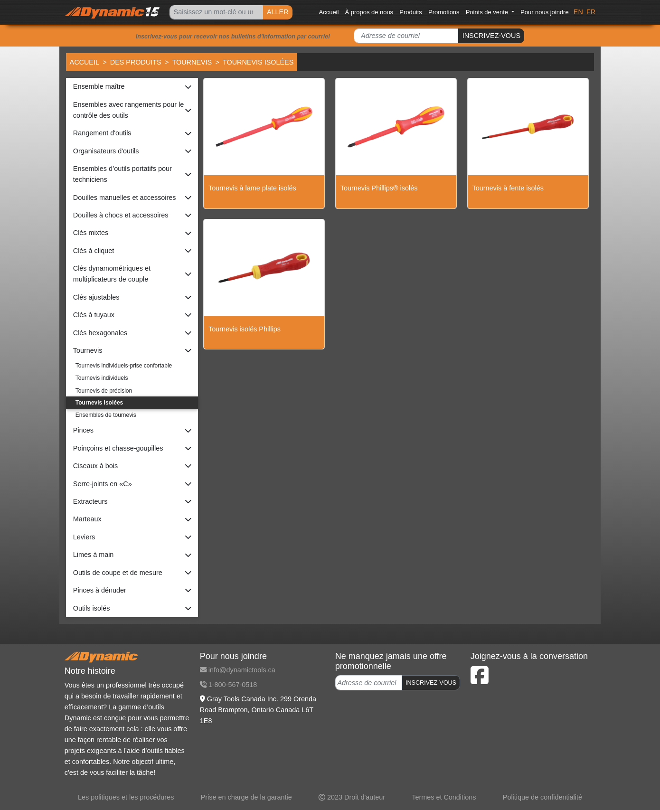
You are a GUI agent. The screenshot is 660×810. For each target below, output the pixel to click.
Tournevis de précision (103, 390)
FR (590, 12)
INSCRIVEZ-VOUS (491, 35)
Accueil (329, 12)
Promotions (444, 12)
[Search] (216, 12)
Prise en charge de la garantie (246, 797)
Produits (410, 12)
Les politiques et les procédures (126, 797)
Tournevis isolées (99, 402)
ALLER (278, 12)
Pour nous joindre (544, 12)
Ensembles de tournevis (105, 415)
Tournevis (192, 62)
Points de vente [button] (488, 12)
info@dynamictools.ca (237, 670)
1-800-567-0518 (228, 684)
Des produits (135, 62)
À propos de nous (369, 12)
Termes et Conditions (444, 797)
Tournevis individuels (101, 378)
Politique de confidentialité (542, 797)
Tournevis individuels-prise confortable (123, 365)
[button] (132, 86)
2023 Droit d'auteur (352, 797)
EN (578, 12)
